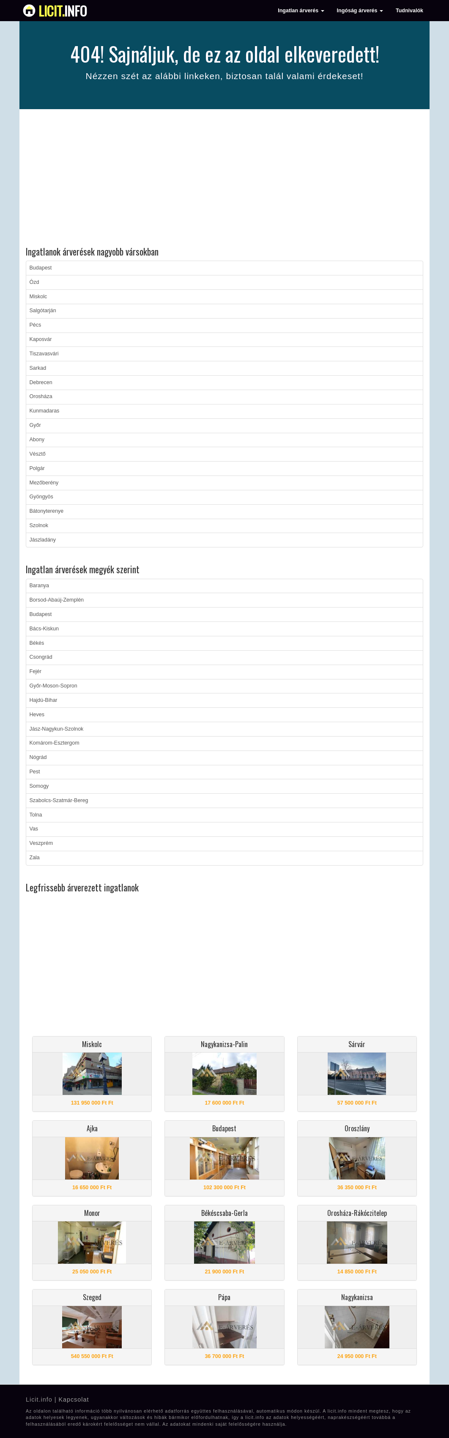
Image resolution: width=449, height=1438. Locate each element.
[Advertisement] (224, 179)
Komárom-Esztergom (54, 743)
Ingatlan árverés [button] (301, 11)
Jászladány (43, 540)
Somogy (39, 786)
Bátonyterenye (47, 511)
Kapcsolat (73, 1399)
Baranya (39, 585)
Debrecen (41, 382)
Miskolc (38, 297)
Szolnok (39, 525)
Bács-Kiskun (44, 629)
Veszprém (41, 843)
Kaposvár (41, 339)
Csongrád (41, 657)
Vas (34, 829)
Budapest (41, 268)
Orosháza (41, 396)
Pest (35, 772)
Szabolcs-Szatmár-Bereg (59, 800)
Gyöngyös (41, 497)
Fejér (35, 671)
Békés (37, 643)
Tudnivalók (409, 11)
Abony (37, 440)
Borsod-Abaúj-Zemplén (57, 600)
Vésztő (38, 454)
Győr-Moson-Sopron (53, 686)
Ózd (34, 282)
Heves (37, 715)
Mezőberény (44, 483)
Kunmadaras (45, 411)
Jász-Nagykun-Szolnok (57, 729)
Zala (35, 858)
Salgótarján (43, 310)
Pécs (35, 325)
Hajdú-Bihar (43, 700)
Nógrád (38, 757)
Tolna (36, 815)
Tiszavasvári (44, 354)
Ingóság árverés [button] (360, 11)
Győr (35, 425)
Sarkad (38, 368)
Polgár (37, 468)
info (62, 10)
